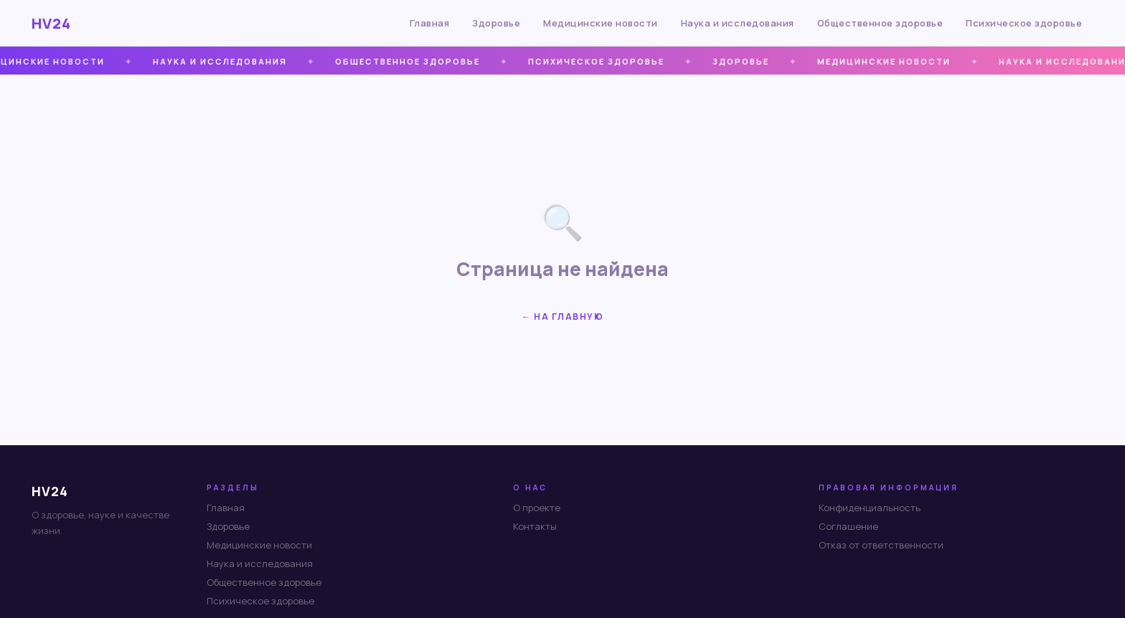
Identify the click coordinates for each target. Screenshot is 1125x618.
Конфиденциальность (870, 507)
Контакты (535, 526)
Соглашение (848, 526)
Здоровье (496, 22)
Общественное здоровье (880, 22)
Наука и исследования (737, 22)
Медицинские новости (600, 22)
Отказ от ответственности (881, 544)
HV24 (51, 23)
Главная (430, 22)
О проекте (536, 507)
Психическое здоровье (1024, 22)
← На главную (562, 316)
